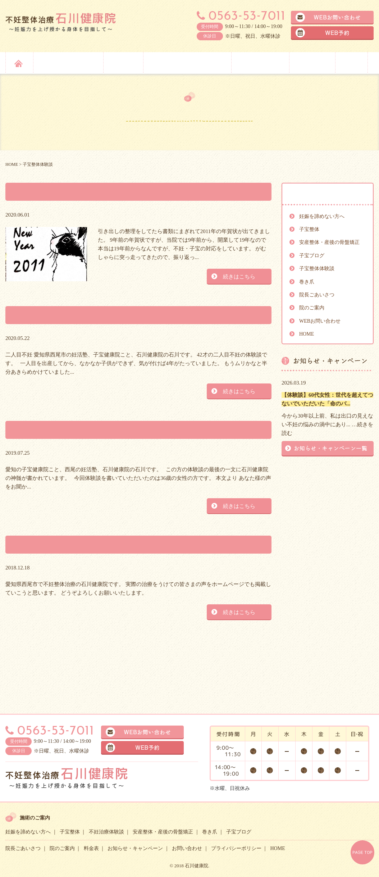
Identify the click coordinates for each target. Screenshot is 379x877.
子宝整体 (122, 62)
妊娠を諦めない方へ (67, 62)
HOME (306, 334)
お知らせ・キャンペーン (135, 848)
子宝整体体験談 (316, 268)
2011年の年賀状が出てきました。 (81, 191)
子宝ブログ (311, 255)
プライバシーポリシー (236, 848)
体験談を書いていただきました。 (81, 430)
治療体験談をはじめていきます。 (81, 544)
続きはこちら (239, 277)
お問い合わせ (187, 848)
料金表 (351, 62)
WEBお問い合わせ (320, 321)
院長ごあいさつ (259, 62)
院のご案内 (311, 62)
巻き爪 (306, 282)
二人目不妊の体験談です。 (66, 315)
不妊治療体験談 (106, 832)
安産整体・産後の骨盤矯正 (186, 62)
